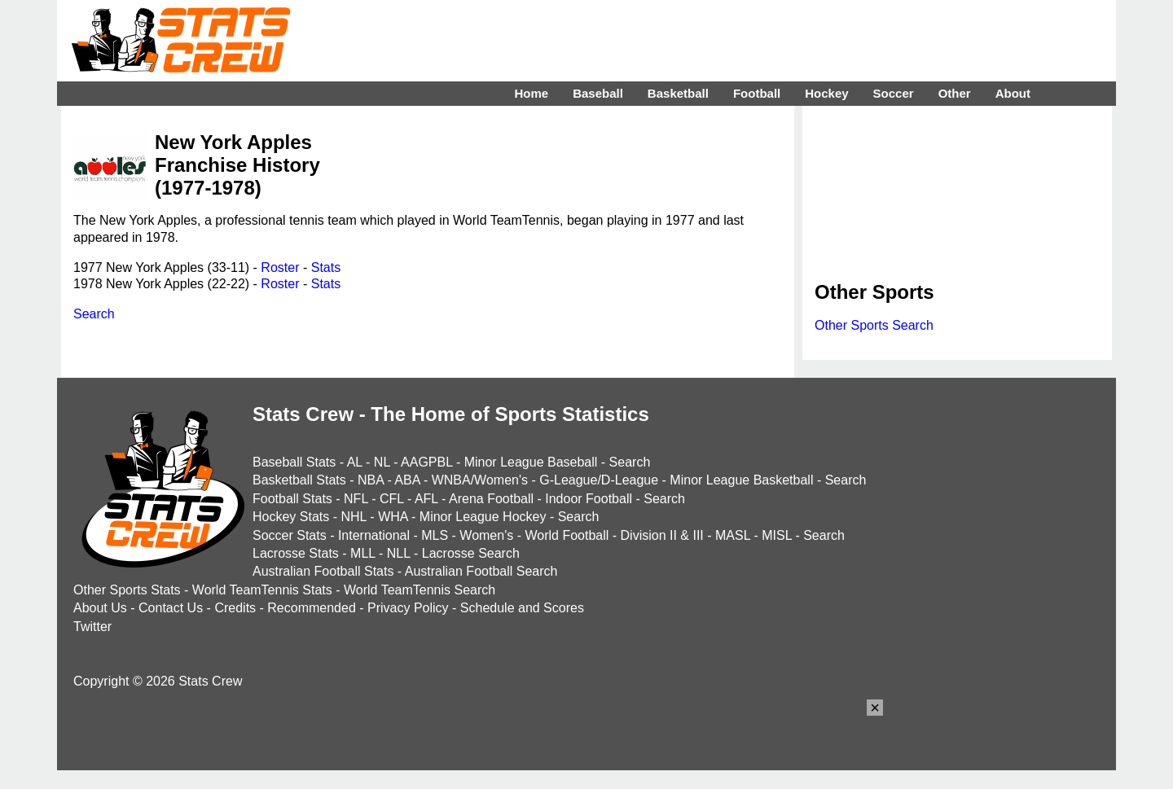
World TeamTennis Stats (262, 590)
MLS (434, 535)
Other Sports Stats (127, 590)
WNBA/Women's (480, 480)
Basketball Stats (299, 480)
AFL (426, 499)
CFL (392, 499)
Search (94, 314)
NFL (356, 499)
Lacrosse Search (471, 553)
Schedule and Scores (522, 608)
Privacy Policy (408, 608)
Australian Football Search (481, 571)
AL (354, 462)
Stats (325, 267)
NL (382, 462)
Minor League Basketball (741, 480)
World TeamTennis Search (419, 590)
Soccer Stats (290, 535)
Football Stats (292, 499)
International (374, 535)
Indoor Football (588, 499)
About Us (100, 608)
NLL (399, 553)
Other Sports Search (874, 325)
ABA (407, 480)
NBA (371, 480)
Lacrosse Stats (296, 553)
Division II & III (662, 535)
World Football (566, 535)
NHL (353, 517)
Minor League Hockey (483, 517)
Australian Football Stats (323, 571)
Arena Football (491, 499)
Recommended (311, 608)
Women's (486, 535)
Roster (280, 267)
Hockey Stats (291, 517)
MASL (732, 535)
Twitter (92, 626)
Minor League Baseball (531, 462)
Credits (235, 608)
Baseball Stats (294, 462)
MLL (363, 553)
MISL (777, 535)
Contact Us (170, 608)
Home (531, 93)
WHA (392, 517)
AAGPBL (426, 462)
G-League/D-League (598, 480)
